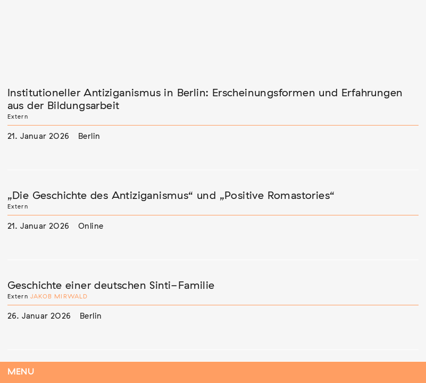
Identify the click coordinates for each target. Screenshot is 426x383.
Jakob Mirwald (59, 296)
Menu (21, 372)
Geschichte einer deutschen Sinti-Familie (111, 285)
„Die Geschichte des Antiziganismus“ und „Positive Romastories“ (171, 195)
